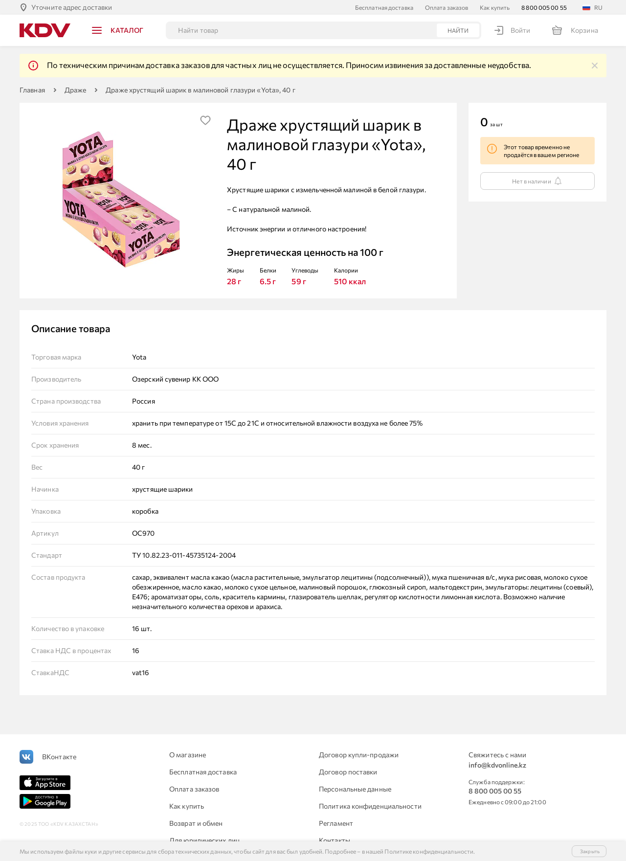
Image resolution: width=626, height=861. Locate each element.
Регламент (336, 823)
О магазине (187, 754)
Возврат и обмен (196, 823)
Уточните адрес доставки (71, 7)
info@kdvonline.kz (497, 765)
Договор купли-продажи (359, 754)
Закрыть (590, 851)
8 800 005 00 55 (544, 7)
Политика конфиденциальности (370, 806)
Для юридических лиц (204, 840)
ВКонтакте (59, 756)
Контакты (334, 840)
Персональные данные (355, 789)
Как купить (495, 7)
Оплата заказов (446, 7)
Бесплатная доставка (384, 7)
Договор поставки (348, 772)
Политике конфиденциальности (428, 851)
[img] (595, 65)
